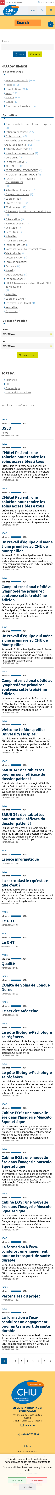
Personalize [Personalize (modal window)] (27, 1487)
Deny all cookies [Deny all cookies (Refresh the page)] (37, 1480)
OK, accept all (16, 1480)
